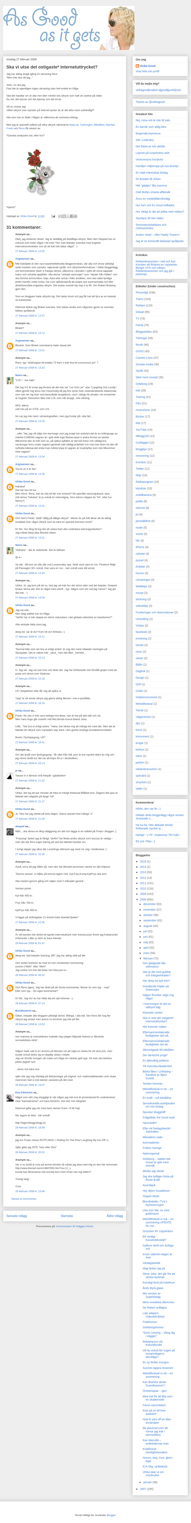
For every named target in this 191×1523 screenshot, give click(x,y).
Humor (140, 573)
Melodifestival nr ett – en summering (158, 1375)
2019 (143, 861)
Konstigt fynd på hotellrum (159, 1282)
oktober (148, 915)
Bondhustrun (23, 1010)
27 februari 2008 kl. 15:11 (30, 636)
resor (139, 651)
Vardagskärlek (151, 1263)
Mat (138, 423)
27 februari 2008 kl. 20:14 (30, 763)
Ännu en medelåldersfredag (153, 198)
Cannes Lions (144, 357)
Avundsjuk (149, 1185)
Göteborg (141, 383)
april (146, 947)
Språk (139, 370)
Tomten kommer (153, 1083)
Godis (139, 690)
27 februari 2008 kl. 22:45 (30, 922)
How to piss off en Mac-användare (157, 1421)
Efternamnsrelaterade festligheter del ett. (156, 1042)
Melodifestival (144, 703)
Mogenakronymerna (148, 133)
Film (138, 403)
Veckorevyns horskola (149, 159)
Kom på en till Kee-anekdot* (154, 1412)
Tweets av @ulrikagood (150, 102)
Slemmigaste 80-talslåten (158, 1049)
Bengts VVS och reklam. (151, 267)
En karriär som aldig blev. (151, 126)
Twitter (140, 468)
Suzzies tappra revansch (158, 1368)
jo (16, 770)
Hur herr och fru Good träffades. (155, 205)
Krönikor (141, 462)
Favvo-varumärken (154, 1405)
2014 (143, 866)
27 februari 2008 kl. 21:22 (30, 780)
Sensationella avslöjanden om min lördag (159, 1105)
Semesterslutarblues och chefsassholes (151, 226)
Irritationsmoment (146, 697)
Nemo (18, 375)
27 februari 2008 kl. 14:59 (30, 597)
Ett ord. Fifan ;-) (145, 841)
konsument (142, 736)
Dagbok (140, 671)
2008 (143, 899)
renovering (142, 455)
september (150, 920)
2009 (143, 893)
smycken (141, 782)
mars (146, 953)
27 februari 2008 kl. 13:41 (30, 505)
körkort (140, 749)
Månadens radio (153, 1137)
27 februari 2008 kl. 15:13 (30, 657)
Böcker (140, 416)
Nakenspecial (151, 1153)
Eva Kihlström (24, 1092)
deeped (19, 826)
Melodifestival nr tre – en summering (158, 1090)
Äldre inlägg (115, 1216)
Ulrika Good (22, 481)
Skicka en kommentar (23, 1198)
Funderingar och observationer (155, 612)
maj (145, 942)
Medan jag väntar (153, 1171)
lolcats (140, 645)
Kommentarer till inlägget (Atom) (74, 1226)
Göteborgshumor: (153, 1327)
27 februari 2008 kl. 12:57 (30, 315)
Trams (139, 299)
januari (147, 1482)
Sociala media (144, 364)
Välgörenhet (143, 716)
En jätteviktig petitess (156, 1060)
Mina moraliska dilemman (158, 1302)
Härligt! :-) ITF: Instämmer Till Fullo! (157, 835)
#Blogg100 (142, 436)
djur (138, 723)
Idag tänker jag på (154, 1268)
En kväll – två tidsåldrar (157, 1097)
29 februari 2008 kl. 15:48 (30, 1191)
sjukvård (141, 775)
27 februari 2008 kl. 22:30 (30, 854)
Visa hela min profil (147, 71)
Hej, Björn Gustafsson (156, 1190)
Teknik (140, 710)
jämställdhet (143, 521)
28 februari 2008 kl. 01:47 (30, 943)
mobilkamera (144, 495)
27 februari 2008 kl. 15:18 (30, 678)
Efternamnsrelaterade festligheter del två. (156, 1034)
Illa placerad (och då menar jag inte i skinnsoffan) (155, 1431)
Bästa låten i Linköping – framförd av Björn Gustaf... (158, 1075)
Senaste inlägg (16, 1216)
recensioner (143, 410)
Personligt (142, 292)
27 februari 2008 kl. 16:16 (30, 703)
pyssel (140, 560)
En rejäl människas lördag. (152, 172)
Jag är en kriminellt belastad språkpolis (160, 241)
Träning (140, 397)
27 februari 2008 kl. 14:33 (30, 573)
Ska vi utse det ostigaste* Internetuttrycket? (158, 1019)
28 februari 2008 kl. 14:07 (30, 1084)
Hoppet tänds (151, 1196)
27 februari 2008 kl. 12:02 (30, 251)
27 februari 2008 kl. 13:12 (30, 332)
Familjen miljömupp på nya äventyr (157, 166)
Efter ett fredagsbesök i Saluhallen (157, 1130)
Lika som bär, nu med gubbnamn (156, 1212)
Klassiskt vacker (153, 1012)
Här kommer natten (155, 1026)
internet (140, 507)
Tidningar (141, 338)
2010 (143, 888)
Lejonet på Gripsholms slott (153, 152)
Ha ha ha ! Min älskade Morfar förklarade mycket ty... (154, 826)
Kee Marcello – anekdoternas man (156, 1442)
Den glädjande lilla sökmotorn (154, 965)
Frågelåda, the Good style (159, 1117)
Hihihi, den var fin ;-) (148, 808)
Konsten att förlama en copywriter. (157, 264)
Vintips (140, 625)
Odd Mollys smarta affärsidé (153, 192)
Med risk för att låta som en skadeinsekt (157, 1398)
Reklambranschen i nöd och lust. (156, 261)
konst (139, 729)
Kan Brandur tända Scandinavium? (154, 1383)
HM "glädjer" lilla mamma (151, 185)
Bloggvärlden (144, 331)
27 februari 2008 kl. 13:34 (30, 421)
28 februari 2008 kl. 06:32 (30, 975)
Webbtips (141, 586)
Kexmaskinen (151, 1142)
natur (139, 756)
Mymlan (110, 124)
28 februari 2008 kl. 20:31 (30, 1152)
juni (145, 936)
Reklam (140, 305)
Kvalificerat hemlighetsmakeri (155, 1450)
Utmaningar (143, 579)
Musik (139, 344)
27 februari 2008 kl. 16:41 (30, 742)
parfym (140, 762)
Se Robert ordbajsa (155, 1307)
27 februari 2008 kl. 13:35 (30, 473)
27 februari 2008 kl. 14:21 (30, 537)
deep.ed (74, 124)
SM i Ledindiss (145, 140)
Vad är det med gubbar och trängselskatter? (157, 973)
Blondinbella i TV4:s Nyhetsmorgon (155, 1203)
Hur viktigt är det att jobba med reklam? (160, 211)
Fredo (9, 128)
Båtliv (139, 664)
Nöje (138, 475)
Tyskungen (86, 124)
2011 (143, 883)
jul (137, 514)
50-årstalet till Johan (148, 179)
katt (138, 390)
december (149, 904)
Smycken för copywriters (158, 1231)
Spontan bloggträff (154, 1112)
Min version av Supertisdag (152, 1295)
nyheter (140, 553)
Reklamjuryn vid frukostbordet (153, 1343)
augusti (148, 926)
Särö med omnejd (147, 377)
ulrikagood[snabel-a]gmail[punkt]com (158, 90)
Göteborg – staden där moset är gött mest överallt (157, 1162)
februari (148, 958)
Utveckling (142, 619)
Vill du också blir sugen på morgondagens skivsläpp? (159, 1354)
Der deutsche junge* (155, 1055)
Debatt (140, 312)
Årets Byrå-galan (153, 1288)
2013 (143, 872)
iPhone (140, 547)
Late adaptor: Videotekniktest (154, 1315)
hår (138, 540)
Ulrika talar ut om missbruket (153, 1473)
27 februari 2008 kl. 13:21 (30, 350)
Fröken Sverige (152, 1148)
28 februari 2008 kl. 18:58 (30, 1127)
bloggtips (141, 449)
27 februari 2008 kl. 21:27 (30, 801)
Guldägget (142, 442)
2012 (143, 877)
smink (139, 534)
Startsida (67, 1216)
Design (140, 677)
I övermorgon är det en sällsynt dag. (157, 1005)
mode (139, 527)
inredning (141, 638)
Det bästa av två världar (150, 146)
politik (139, 501)
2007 (143, 1489)
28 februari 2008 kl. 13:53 (30, 1024)
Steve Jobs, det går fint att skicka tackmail (159, 1275)
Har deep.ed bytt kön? (156, 980)
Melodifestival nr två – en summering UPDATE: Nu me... (158, 1222)
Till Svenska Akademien (157, 1066)
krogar (140, 743)
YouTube (141, 429)
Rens (22, 128)
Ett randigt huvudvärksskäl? (154, 1238)
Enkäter (140, 566)
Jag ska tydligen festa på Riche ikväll (158, 1178)
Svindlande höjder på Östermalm (156, 988)
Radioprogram (144, 481)
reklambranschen (146, 769)
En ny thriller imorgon (156, 1362)
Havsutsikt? (150, 1122)
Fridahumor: (150, 1322)
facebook (141, 631)
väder (139, 788)
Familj (139, 325)
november (149, 909)
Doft (138, 684)
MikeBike (99, 124)
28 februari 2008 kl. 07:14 (30, 1003)
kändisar (141, 488)
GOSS (140, 351)
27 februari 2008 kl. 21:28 (30, 818)
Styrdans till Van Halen (150, 218)
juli (145, 931)
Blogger (111, 1515)
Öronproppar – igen (155, 1390)
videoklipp (142, 605)
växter (139, 658)
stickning (141, 599)
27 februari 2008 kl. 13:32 (30, 367)
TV (137, 318)
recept (139, 592)
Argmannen (22, 258)
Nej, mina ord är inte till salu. (153, 120)
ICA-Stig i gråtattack (155, 1466)
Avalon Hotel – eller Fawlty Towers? (158, 234)
